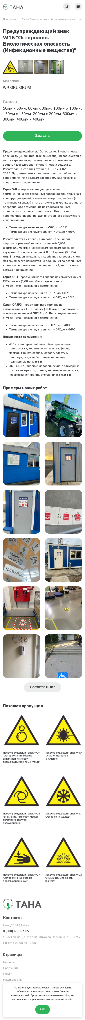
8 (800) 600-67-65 (16, 931)
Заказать (42, 135)
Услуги (7, 974)
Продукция (11, 968)
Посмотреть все (42, 687)
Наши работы (12, 979)
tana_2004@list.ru (16, 925)
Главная (8, 962)
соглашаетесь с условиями (28, 999)
